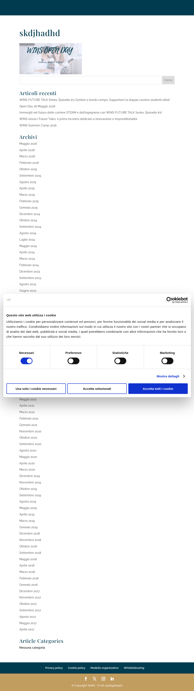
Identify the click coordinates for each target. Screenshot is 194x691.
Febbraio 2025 (29, 201)
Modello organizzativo (104, 667)
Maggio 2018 (28, 559)
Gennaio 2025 (28, 207)
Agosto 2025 (27, 182)
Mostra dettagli (168, 376)
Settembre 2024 (30, 226)
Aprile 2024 (27, 252)
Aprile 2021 (26, 405)
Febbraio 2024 (29, 265)
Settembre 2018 (30, 552)
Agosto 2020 (27, 450)
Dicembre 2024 (29, 214)
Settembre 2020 (30, 444)
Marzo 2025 (27, 194)
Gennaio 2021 (28, 425)
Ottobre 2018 (28, 546)
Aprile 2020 (27, 463)
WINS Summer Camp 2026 (37, 125)
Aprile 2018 (26, 565)
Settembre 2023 (30, 278)
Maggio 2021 (27, 399)
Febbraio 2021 (28, 418)
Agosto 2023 (27, 284)
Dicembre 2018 (29, 533)
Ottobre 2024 (28, 220)
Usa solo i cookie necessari (36, 388)
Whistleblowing (134, 667)
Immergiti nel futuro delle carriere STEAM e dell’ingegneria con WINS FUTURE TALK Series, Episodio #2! (90, 112)
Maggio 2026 (28, 143)
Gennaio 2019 (28, 527)
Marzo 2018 (27, 572)
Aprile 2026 (27, 150)
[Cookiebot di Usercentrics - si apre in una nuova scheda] (169, 300)
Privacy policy (54, 667)
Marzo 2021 (27, 412)
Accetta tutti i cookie (158, 388)
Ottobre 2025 (28, 169)
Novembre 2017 (30, 597)
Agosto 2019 (27, 501)
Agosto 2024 (27, 233)
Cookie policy (76, 667)
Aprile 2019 (26, 514)
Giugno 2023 (27, 290)
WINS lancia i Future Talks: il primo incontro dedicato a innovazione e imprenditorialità (78, 119)
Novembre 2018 (30, 540)
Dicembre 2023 (29, 271)
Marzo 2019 (27, 520)
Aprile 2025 (27, 188)
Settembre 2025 (30, 175)
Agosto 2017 (27, 616)
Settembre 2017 (30, 610)
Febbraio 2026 (29, 162)
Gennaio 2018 (28, 584)
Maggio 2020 (28, 457)
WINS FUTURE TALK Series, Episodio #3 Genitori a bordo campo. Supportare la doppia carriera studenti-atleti (94, 100)
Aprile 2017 (26, 629)
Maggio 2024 (28, 246)
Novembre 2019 (30, 482)
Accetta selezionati (97, 388)
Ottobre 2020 (28, 437)
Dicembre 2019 (29, 476)
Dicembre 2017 (29, 591)
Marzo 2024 (27, 258)
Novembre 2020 (30, 431)
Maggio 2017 (27, 623)
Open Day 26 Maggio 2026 (37, 106)
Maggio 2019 (28, 508)
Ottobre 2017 (28, 603)
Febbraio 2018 (29, 578)
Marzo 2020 (27, 469)
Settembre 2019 (30, 495)
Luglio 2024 (27, 239)
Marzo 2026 (27, 156)
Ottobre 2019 (28, 488)
